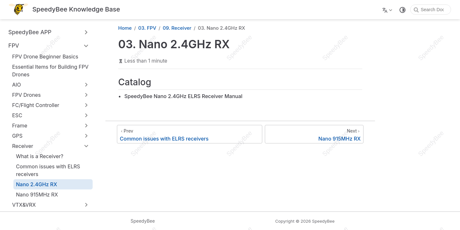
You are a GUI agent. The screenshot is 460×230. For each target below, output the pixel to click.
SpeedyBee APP (29, 32)
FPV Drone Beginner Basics (45, 56)
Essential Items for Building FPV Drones (50, 71)
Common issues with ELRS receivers (48, 170)
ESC (17, 115)
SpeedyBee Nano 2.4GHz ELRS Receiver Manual (183, 96)
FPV (13, 45)
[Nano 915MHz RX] (314, 134)
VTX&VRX (24, 205)
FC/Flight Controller (35, 105)
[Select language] (388, 9)
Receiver (22, 146)
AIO (16, 84)
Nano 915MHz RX (37, 194)
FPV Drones (26, 95)
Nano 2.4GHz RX (36, 184)
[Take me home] (64, 10)
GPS (17, 136)
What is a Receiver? (39, 156)
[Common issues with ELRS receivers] (189, 134)
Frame (19, 125)
